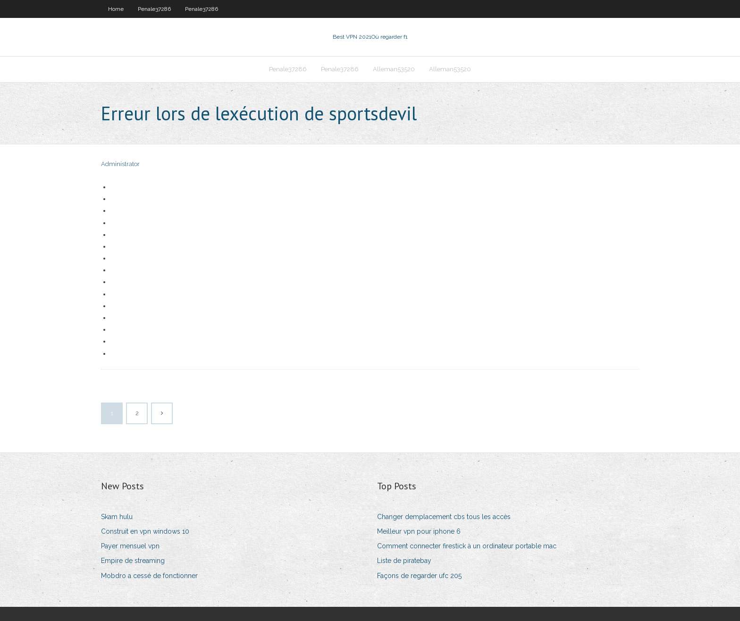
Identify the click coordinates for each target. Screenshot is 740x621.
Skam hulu (117, 516)
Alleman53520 (394, 69)
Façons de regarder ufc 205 (419, 575)
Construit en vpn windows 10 (145, 531)
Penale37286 (154, 9)
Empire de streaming (133, 560)
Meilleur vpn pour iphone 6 (419, 531)
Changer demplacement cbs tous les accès (444, 516)
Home (116, 9)
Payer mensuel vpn (130, 546)
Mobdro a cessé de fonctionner (149, 575)
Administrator (120, 164)
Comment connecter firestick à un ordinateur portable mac (466, 546)
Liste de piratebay (404, 560)
